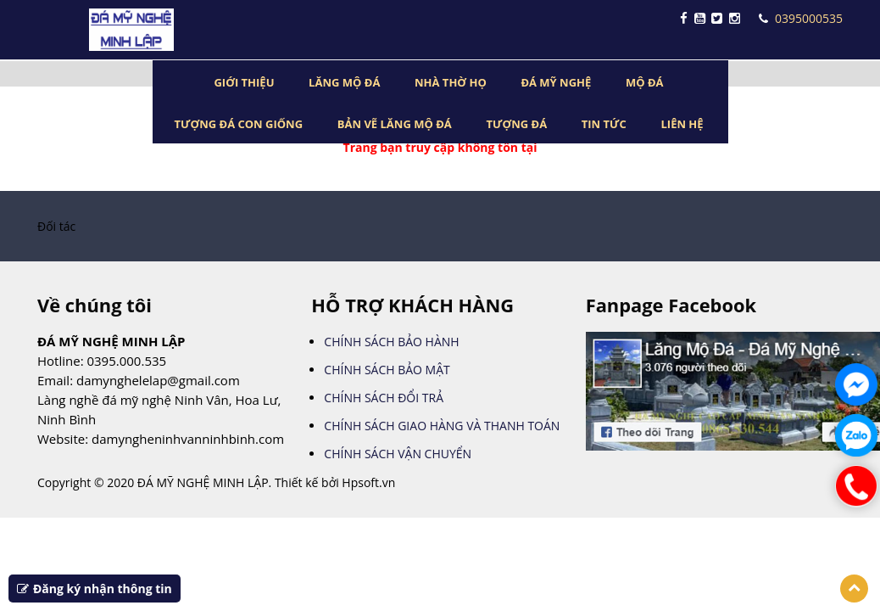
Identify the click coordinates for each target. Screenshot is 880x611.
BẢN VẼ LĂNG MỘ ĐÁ (394, 124)
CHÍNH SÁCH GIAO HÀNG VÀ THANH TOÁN (442, 426)
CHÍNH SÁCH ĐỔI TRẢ (383, 398)
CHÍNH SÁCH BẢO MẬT (386, 370)
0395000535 (801, 18)
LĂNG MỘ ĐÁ (344, 82)
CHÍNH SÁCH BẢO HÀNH (391, 342)
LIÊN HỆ (682, 124)
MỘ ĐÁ (645, 82)
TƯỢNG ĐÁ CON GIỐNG (238, 124)
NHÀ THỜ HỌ (451, 82)
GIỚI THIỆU (244, 82)
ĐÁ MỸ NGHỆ (556, 82)
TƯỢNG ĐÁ (516, 124)
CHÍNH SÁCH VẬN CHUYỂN (397, 454)
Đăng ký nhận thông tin (94, 588)
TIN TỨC (604, 124)
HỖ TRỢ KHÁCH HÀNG (412, 305)
